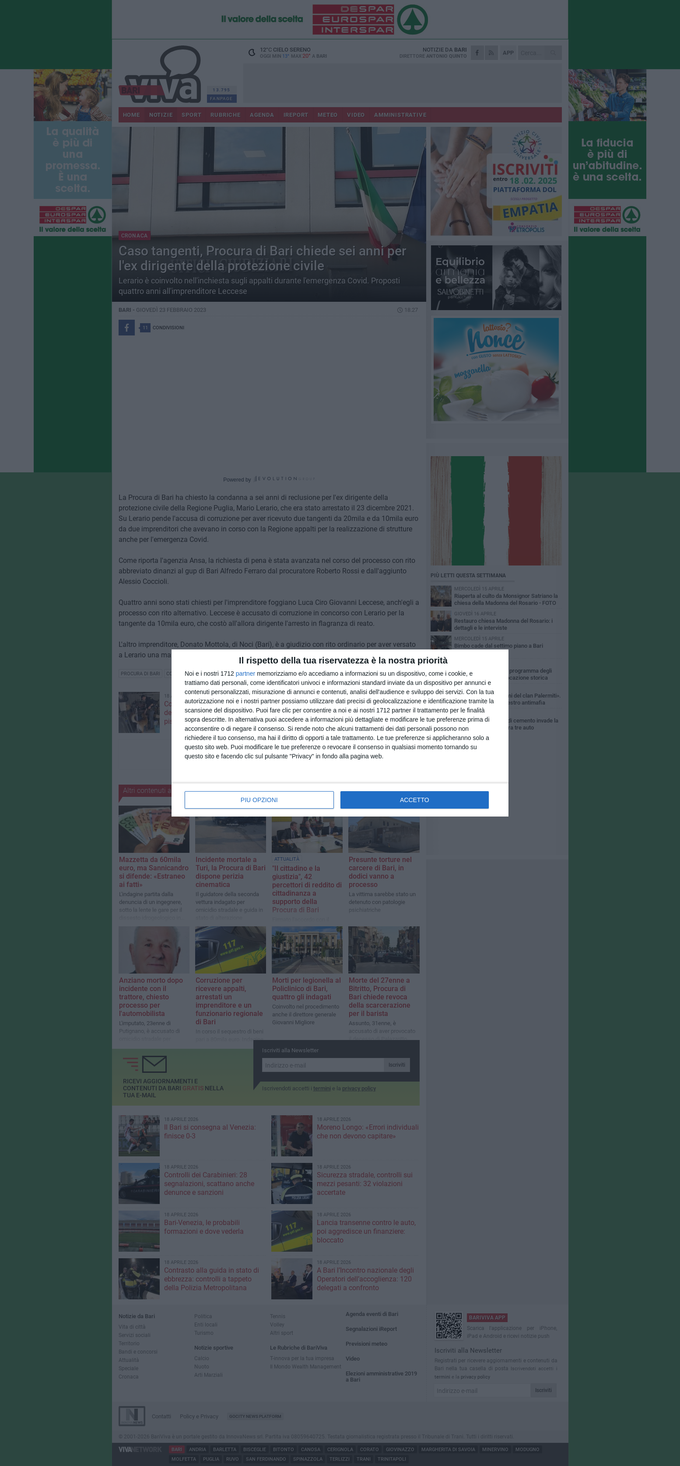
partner (245, 673)
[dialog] (340, 733)
